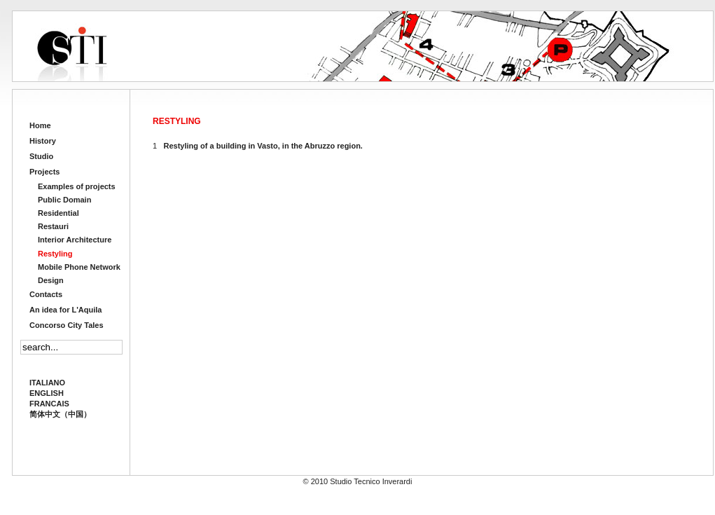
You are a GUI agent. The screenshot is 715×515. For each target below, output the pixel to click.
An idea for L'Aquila (65, 309)
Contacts (45, 294)
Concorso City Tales (66, 325)
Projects (44, 171)
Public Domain (64, 199)
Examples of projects (77, 186)
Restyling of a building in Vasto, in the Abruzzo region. (263, 146)
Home (40, 125)
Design (51, 280)
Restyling (55, 253)
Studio (41, 156)
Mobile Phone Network (79, 267)
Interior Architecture (74, 239)
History (42, 141)
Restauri (53, 226)
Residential (58, 213)
